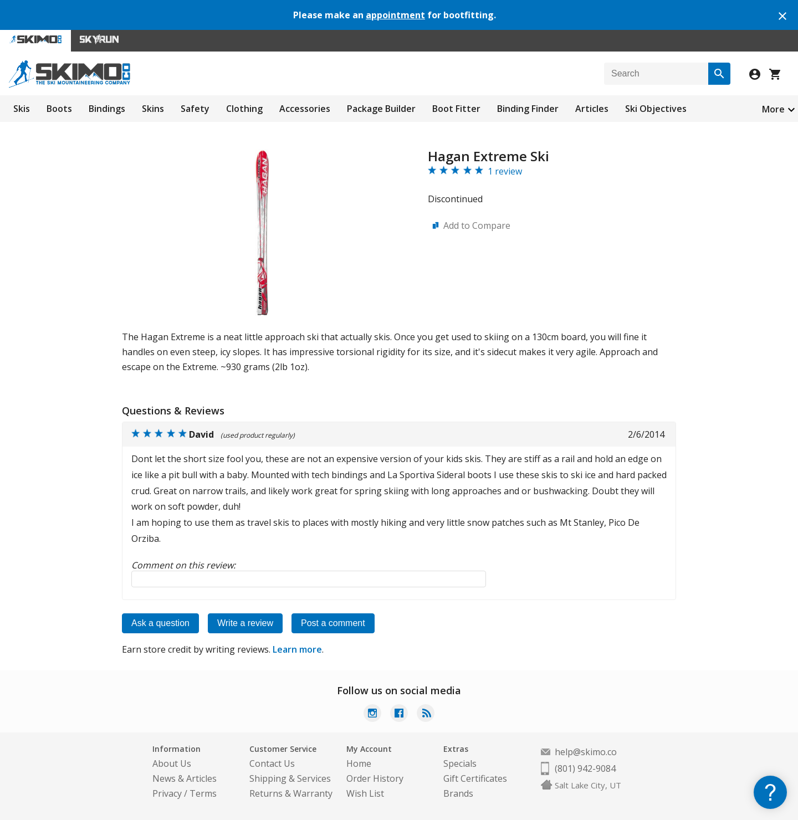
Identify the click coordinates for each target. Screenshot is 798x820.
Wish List (365, 793)
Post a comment (333, 623)
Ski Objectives (656, 108)
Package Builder (381, 108)
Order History (374, 778)
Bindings (107, 108)
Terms (203, 793)
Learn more (297, 649)
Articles (591, 108)
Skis (21, 108)
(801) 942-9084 (585, 768)
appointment (395, 15)
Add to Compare (476, 225)
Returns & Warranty (290, 793)
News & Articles (184, 778)
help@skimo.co (586, 752)
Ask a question (160, 623)
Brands (458, 793)
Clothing (244, 108)
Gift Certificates (475, 778)
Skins (153, 108)
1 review (505, 171)
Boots (59, 108)
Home (358, 763)
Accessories (304, 108)
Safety (195, 108)
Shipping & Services (290, 778)
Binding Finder (528, 108)
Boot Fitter (456, 108)
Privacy (167, 793)
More (773, 109)
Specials (460, 763)
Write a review (245, 623)
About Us (171, 763)
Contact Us (272, 763)
